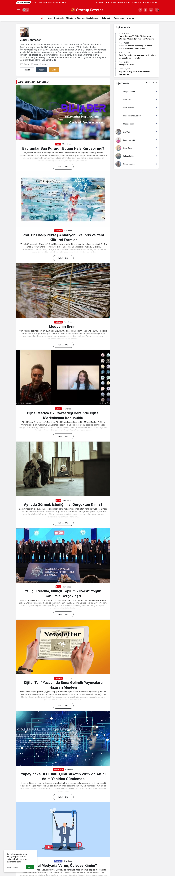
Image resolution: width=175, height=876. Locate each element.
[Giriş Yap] (151, 10)
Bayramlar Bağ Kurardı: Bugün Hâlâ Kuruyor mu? (63, 148)
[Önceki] (32, 2)
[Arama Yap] (140, 10)
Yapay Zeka (58, 770)
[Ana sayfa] (42, 18)
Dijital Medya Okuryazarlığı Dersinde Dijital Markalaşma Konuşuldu (135, 47)
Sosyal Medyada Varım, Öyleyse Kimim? (63, 865)
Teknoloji (58, 861)
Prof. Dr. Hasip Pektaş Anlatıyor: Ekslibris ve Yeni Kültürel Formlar (137, 56)
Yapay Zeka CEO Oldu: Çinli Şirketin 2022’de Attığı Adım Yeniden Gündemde (137, 37)
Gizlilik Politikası (12, 867)
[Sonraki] (35, 2)
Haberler (58, 231)
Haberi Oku (63, 167)
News (58, 144)
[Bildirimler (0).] (157, 10)
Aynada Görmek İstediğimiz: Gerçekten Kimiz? (63, 505)
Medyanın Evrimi (63, 326)
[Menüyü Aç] (18, 10)
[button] (145, 10)
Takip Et (26, 70)
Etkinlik (58, 409)
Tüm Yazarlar (150, 83)
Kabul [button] (30, 867)
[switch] (25, 10)
